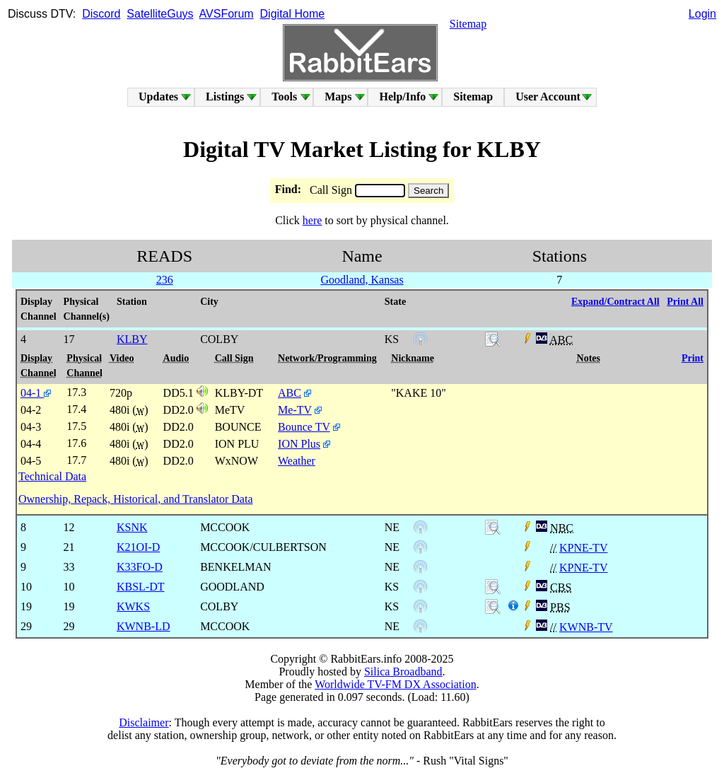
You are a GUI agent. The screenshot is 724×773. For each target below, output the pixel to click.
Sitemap (468, 24)
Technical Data (52, 476)
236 (164, 280)
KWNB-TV (586, 627)
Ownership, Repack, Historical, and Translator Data (135, 499)
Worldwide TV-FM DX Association (396, 684)
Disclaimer (143, 722)
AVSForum (226, 14)
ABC (289, 393)
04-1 (36, 393)
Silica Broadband (403, 672)
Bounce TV (304, 427)
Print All (685, 301)
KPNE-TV (583, 548)
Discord (101, 14)
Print (692, 358)
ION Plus (299, 444)
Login (702, 14)
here (312, 220)
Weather (296, 461)
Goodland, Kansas (361, 280)
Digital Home (292, 14)
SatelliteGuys (160, 14)
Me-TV (295, 410)
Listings (225, 97)
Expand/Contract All (615, 301)
